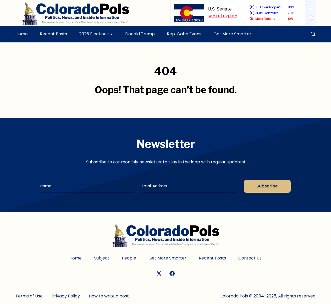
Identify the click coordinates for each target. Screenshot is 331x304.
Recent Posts (53, 34)
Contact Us (250, 258)
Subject (101, 258)
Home (21, 34)
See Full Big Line (222, 16)
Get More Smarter (232, 34)
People (129, 258)
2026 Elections (94, 34)
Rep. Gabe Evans (184, 34)
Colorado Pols (233, 296)
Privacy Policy (66, 296)
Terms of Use (29, 296)
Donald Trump (140, 34)
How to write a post (109, 296)
